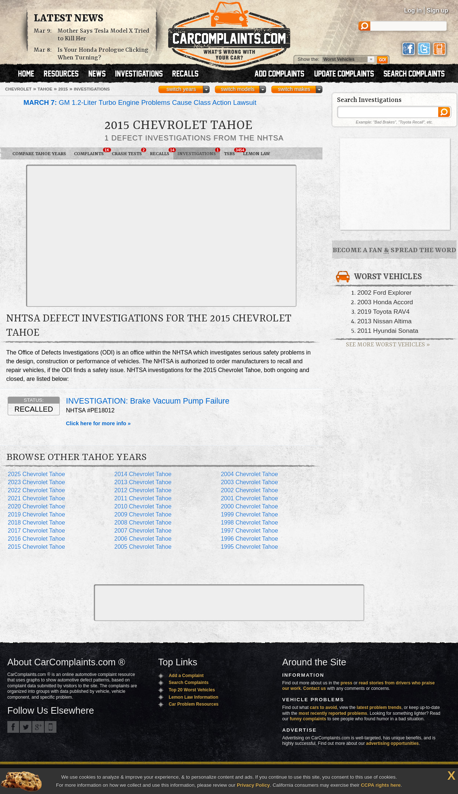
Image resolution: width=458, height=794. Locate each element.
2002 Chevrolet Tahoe (249, 490)
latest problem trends (379, 707)
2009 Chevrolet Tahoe (142, 514)
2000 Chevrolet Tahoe (249, 506)
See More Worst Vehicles (388, 344)
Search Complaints (188, 682)
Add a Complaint (186, 675)
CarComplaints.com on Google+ (38, 727)
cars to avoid (323, 707)
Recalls (161, 152)
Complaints (91, 152)
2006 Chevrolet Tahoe (142, 539)
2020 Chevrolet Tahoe (36, 506)
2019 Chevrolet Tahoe (36, 514)
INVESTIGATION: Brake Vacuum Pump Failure (147, 401)
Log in (413, 10)
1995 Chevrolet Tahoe (249, 547)
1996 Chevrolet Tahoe (249, 539)
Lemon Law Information (193, 697)
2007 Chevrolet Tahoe (142, 531)
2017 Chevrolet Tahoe (36, 531)
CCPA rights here (381, 785)
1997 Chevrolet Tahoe (249, 531)
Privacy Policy (253, 785)
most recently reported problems (333, 713)
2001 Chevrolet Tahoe (249, 498)
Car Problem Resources (193, 704)
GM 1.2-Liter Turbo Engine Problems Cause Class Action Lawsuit (139, 102)
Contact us (314, 688)
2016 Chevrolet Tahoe (36, 539)
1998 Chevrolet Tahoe (249, 522)
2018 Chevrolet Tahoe (36, 522)
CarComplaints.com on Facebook (13, 727)
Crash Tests (129, 152)
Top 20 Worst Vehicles (192, 689)
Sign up (437, 10)
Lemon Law (256, 154)
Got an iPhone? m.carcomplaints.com (50, 727)
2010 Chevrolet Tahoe (142, 506)
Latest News (68, 19)
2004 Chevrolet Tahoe (249, 474)
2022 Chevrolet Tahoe (36, 490)
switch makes (294, 89)
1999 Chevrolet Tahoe (249, 514)
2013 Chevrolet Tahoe (142, 482)
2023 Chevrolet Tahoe (36, 482)
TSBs (231, 152)
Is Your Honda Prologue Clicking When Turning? (103, 54)
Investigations (198, 152)
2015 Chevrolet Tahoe (36, 547)
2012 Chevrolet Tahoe (142, 490)
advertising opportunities (392, 743)
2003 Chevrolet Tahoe (249, 482)
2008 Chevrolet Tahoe (142, 522)
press (346, 682)
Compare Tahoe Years (39, 154)
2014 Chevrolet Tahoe (142, 474)
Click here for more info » (98, 423)
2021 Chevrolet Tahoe (36, 498)
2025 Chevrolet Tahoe (36, 474)
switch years (181, 89)
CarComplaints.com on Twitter (26, 727)
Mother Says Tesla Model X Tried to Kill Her (103, 34)
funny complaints (308, 718)
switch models (237, 89)
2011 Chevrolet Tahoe (142, 498)
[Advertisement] (68, 235)
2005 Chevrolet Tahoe (142, 547)
